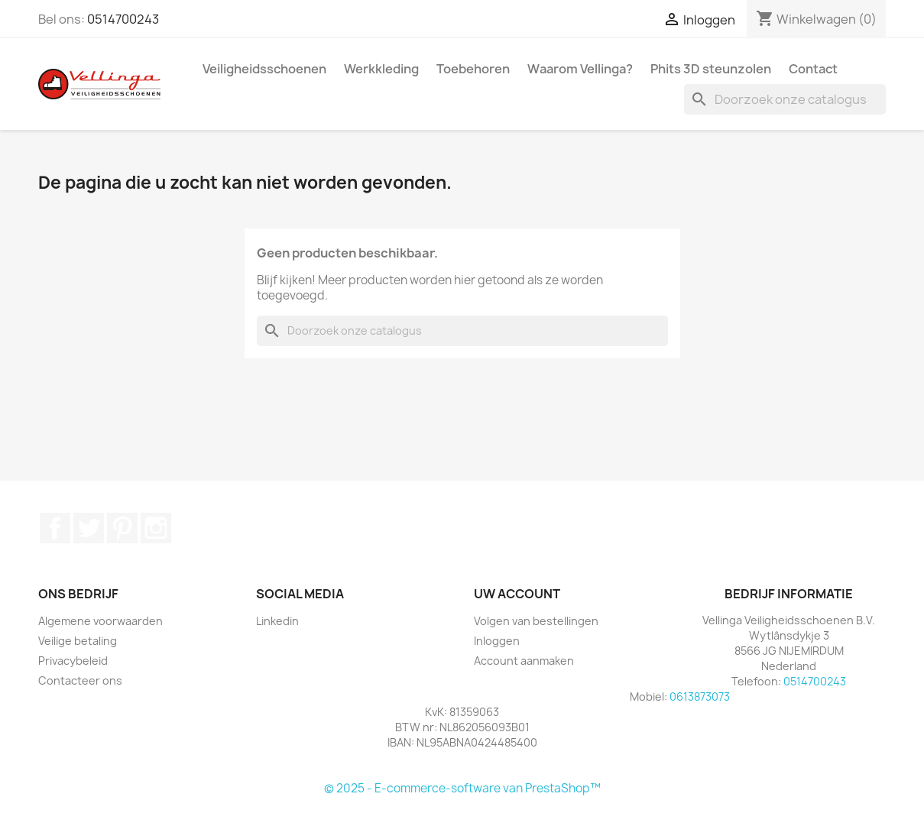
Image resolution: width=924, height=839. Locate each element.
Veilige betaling (77, 640)
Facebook (55, 528)
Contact (813, 68)
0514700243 (123, 19)
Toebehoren (473, 68)
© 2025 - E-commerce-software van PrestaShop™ (462, 788)
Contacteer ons (80, 680)
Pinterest (122, 528)
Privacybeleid (73, 660)
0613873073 (699, 696)
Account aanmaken (524, 660)
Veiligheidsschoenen (264, 68)
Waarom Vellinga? (580, 68)
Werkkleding (381, 68)
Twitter (88, 528)
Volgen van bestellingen (536, 621)
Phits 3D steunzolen (710, 68)
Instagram (156, 528)
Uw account (517, 593)
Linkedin (277, 621)
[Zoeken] (785, 99)
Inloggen (497, 640)
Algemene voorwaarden (100, 621)
